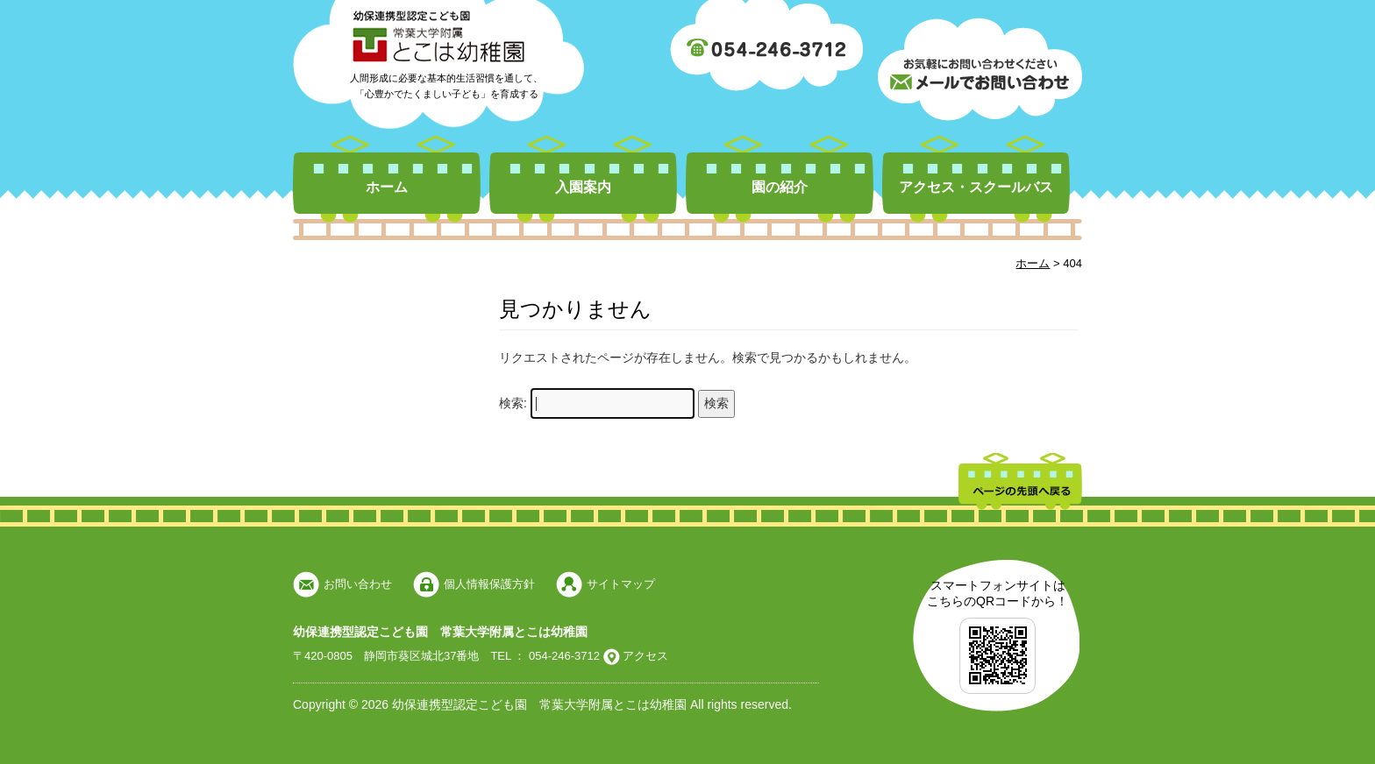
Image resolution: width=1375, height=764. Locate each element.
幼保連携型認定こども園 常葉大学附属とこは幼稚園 (440, 632)
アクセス (644, 655)
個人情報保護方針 (489, 584)
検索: (513, 403)
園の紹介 (780, 187)
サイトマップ (621, 584)
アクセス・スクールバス (976, 187)
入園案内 (583, 187)
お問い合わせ (358, 584)
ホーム (387, 187)
